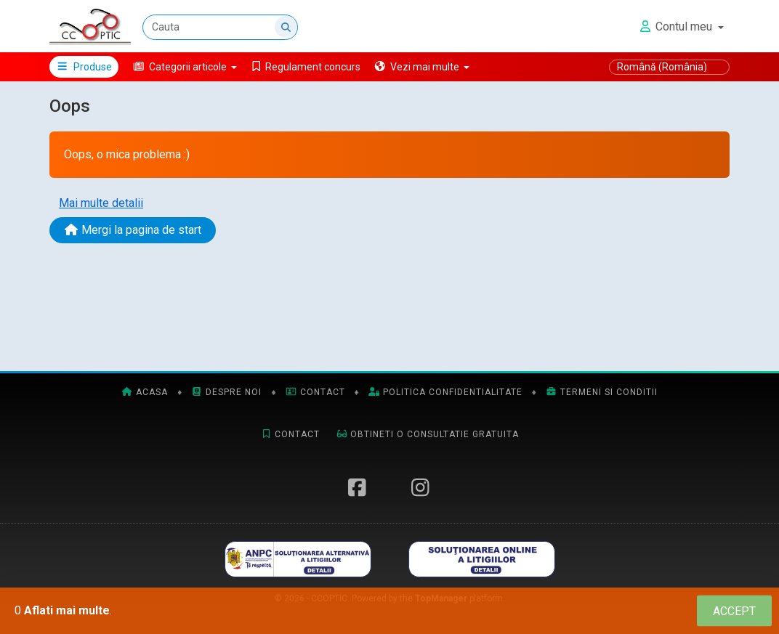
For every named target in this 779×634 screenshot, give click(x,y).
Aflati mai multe (67, 610)
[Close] (734, 611)
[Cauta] (220, 27)
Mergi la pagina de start (132, 230)
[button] (185, 67)
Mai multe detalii (101, 203)
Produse (84, 67)
